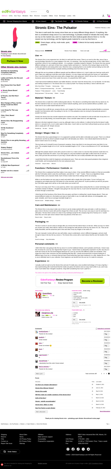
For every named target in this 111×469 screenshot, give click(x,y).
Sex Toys (17, 16)
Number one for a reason (9, 170)
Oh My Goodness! (7, 128)
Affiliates (40, 434)
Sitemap (22, 443)
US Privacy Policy (25, 439)
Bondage (62, 16)
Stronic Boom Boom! (10, 90)
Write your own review (7, 177)
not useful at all (77, 299)
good (74, 314)
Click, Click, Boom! (7, 115)
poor (74, 316)
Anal (56, 16)
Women (37, 16)
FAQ (2, 439)
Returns (3, 437)
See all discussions (105, 411)
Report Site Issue (6, 443)
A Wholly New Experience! (10, 165)
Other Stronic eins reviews (14, 67)
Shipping (4, 434)
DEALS (4, 16)
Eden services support (45, 437)
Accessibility (42, 439)
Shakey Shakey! (6, 147)
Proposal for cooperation (46, 441)
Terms (21, 437)
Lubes (69, 16)
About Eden (23, 434)
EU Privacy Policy (25, 441)
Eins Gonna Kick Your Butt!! (11, 85)
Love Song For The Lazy (9, 110)
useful (74, 294)
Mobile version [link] (42, 463)
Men (31, 16)
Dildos (51, 16)
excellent (75, 313)
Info (74, 16)
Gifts (11, 16)
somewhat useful (77, 296)
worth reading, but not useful (80, 298)
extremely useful (77, 293)
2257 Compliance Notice (96, 463)
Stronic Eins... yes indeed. (10, 153)
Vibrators (25, 16)
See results (82, 302)
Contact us (4, 441)
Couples (44, 16)
